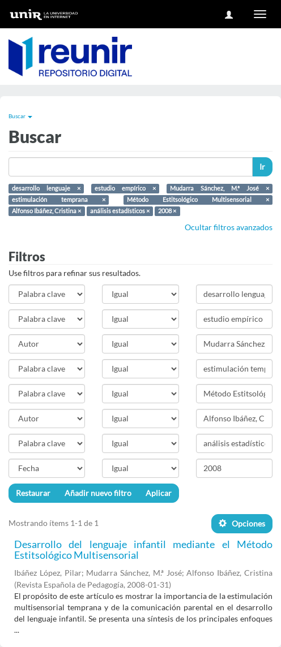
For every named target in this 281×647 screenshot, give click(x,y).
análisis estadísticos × (120, 211)
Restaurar (33, 493)
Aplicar (159, 493)
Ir (262, 166)
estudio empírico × (125, 188)
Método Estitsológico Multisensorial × (198, 199)
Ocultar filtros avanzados (229, 227)
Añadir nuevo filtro (98, 493)
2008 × (167, 211)
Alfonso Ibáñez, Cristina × (46, 211)
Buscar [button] (20, 116)
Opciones (242, 523)
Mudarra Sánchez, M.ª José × (219, 188)
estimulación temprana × (58, 199)
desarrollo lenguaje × (46, 188)
